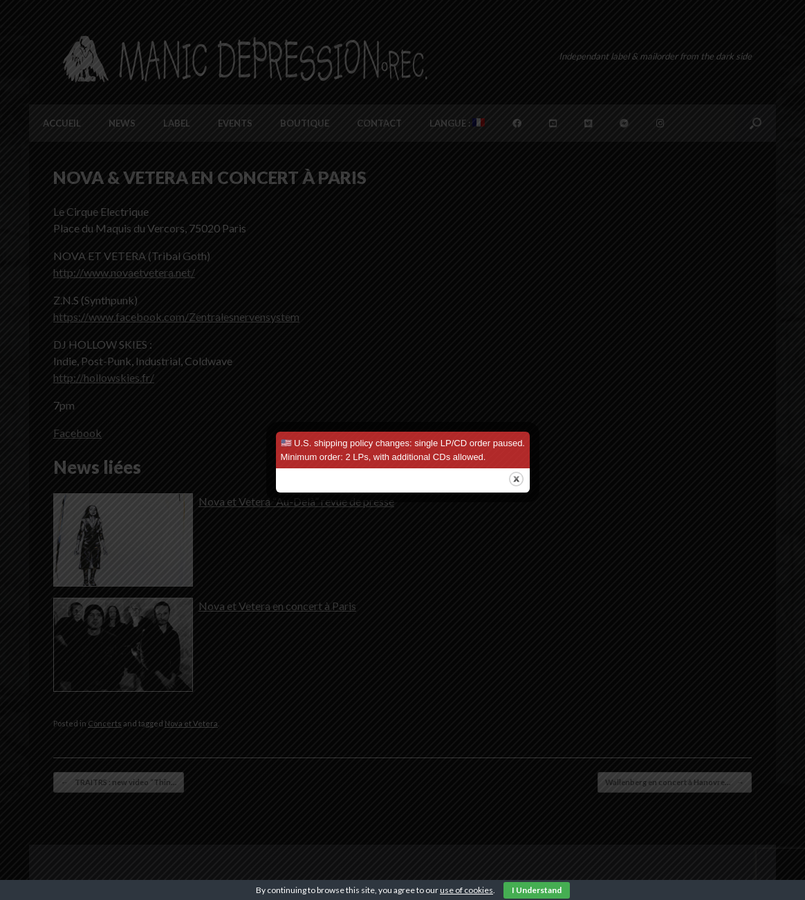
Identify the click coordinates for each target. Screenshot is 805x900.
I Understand (537, 890)
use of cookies (466, 890)
